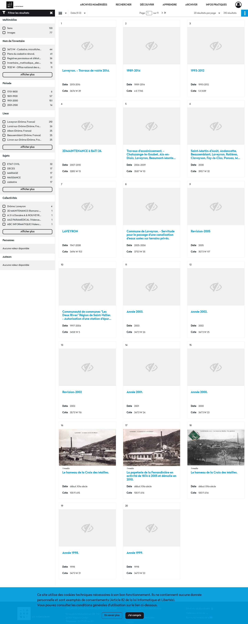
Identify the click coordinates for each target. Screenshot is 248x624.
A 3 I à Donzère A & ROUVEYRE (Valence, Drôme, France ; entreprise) (43, 215)
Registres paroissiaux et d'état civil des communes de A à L (38, 58)
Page (142, 13)
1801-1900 (12, 96)
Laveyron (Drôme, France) (21, 122)
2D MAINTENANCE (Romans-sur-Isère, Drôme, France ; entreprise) (42, 211)
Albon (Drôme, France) (19, 131)
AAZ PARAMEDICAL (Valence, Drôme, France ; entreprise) (38, 220)
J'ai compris (134, 615)
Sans (9, 28)
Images (11, 33)
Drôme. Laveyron (16, 206)
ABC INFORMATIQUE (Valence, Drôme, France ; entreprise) (38, 224)
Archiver (191, 5)
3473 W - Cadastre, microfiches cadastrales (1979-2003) (36, 49)
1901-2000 (12, 101)
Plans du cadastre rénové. (21, 54)
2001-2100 (12, 105)
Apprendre (170, 5)
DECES (11, 168)
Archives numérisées (93, 5)
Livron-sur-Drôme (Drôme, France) (25, 140)
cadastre (12, 182)
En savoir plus (112, 615)
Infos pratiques (216, 5)
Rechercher (123, 5)
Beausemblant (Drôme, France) (24, 135)
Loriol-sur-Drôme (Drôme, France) (25, 126)
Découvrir (147, 5)
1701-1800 (12, 92)
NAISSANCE (14, 177)
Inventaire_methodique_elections (25, 63)
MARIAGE (12, 173)
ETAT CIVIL (13, 164)
